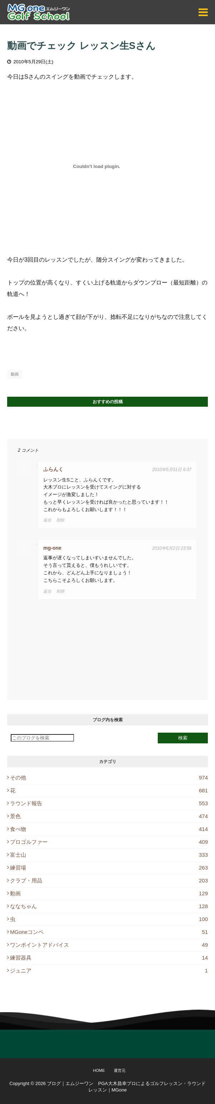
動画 (15, 374)
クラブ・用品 (109, 880)
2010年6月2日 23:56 (171, 548)
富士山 (109, 855)
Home (99, 1070)
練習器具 (109, 958)
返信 (47, 520)
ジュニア (109, 970)
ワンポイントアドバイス (109, 945)
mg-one (52, 548)
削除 (60, 520)
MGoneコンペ (109, 932)
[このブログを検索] (42, 738)
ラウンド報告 (109, 803)
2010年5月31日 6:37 (171, 469)
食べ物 (109, 829)
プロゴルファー (109, 842)
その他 (109, 777)
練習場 (109, 868)
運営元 (120, 1070)
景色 (109, 816)
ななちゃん (109, 906)
